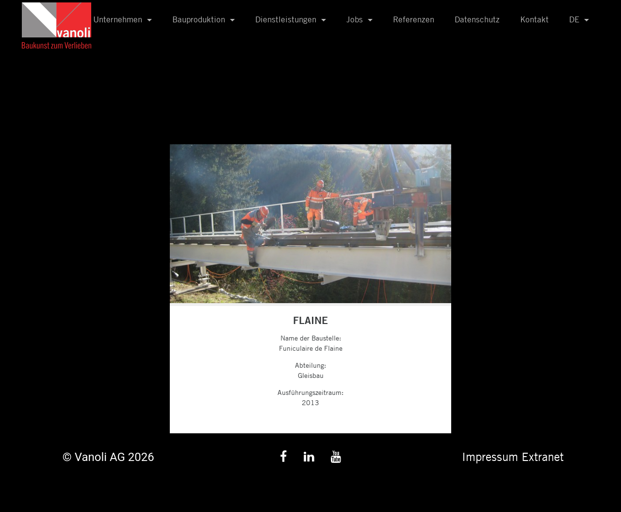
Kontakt (534, 19)
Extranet (543, 456)
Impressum (490, 456)
